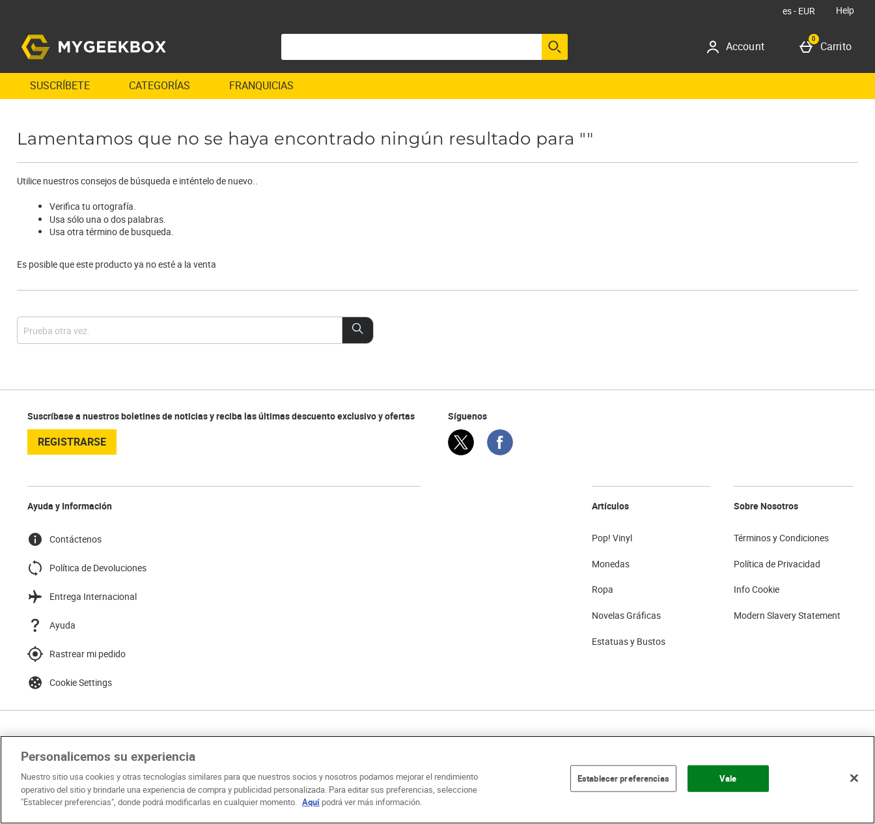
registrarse (72, 441)
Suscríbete (60, 85)
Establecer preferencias (623, 778)
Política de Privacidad (777, 564)
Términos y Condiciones (781, 538)
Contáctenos (64, 539)
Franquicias (261, 85)
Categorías (159, 85)
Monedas (611, 564)
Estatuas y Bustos (628, 641)
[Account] (740, 47)
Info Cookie (756, 589)
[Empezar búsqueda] (555, 47)
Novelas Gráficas (626, 615)
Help (845, 10)
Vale (728, 778)
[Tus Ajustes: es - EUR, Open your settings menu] (791, 10)
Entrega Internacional (82, 596)
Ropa (602, 589)
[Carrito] (828, 47)
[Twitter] (461, 452)
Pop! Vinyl (612, 538)
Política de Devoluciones (86, 568)
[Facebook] (500, 452)
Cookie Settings (69, 682)
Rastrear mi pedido (76, 654)
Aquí (311, 802)
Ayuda (51, 625)
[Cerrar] (854, 777)
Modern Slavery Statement (787, 615)
